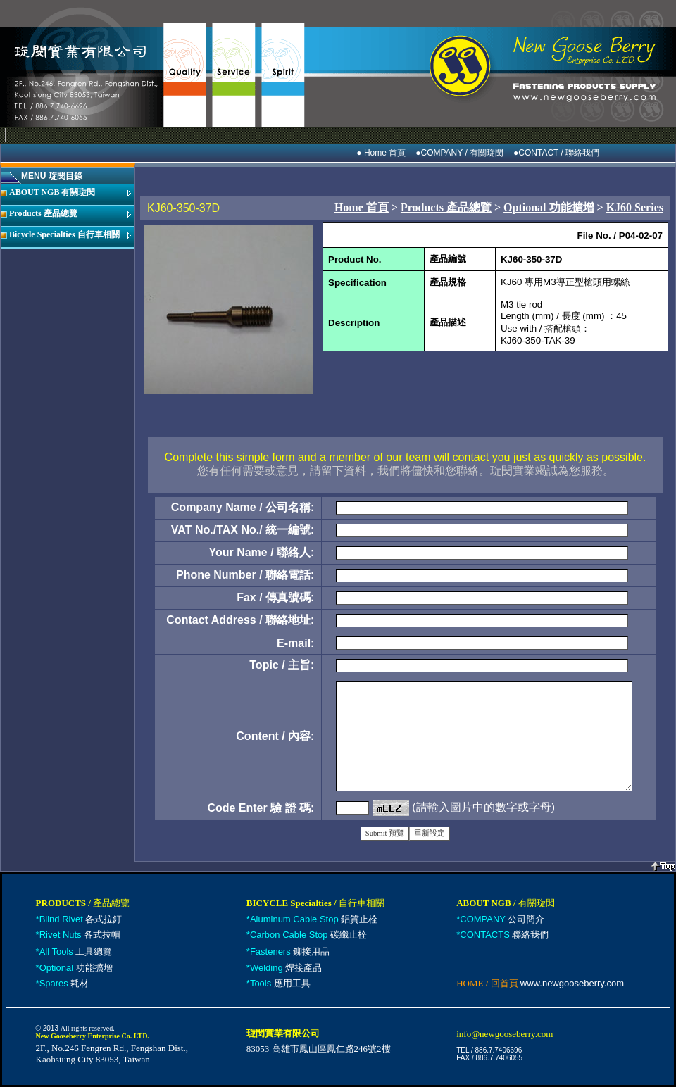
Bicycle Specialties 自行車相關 (64, 234)
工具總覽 (76, 951)
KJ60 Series (634, 207)
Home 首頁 (361, 207)
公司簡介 (502, 919)
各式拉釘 (81, 919)
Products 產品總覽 (43, 213)
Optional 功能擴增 (548, 207)
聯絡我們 (504, 934)
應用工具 (280, 983)
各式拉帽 (80, 934)
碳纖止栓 (308, 934)
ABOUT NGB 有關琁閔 (52, 192)
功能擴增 (76, 967)
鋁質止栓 (313, 919)
